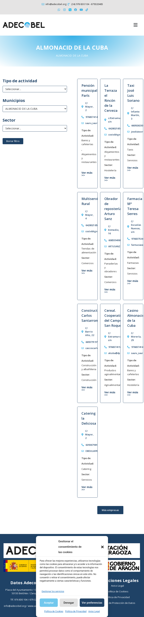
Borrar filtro (13, 141)
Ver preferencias (92, 602)
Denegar (69, 602)
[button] (102, 547)
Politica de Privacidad (76, 611)
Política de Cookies (53, 611)
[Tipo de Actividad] (35, 89)
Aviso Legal (94, 611)
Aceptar (49, 602)
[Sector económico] (35, 128)
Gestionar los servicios (53, 591)
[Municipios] (35, 108)
